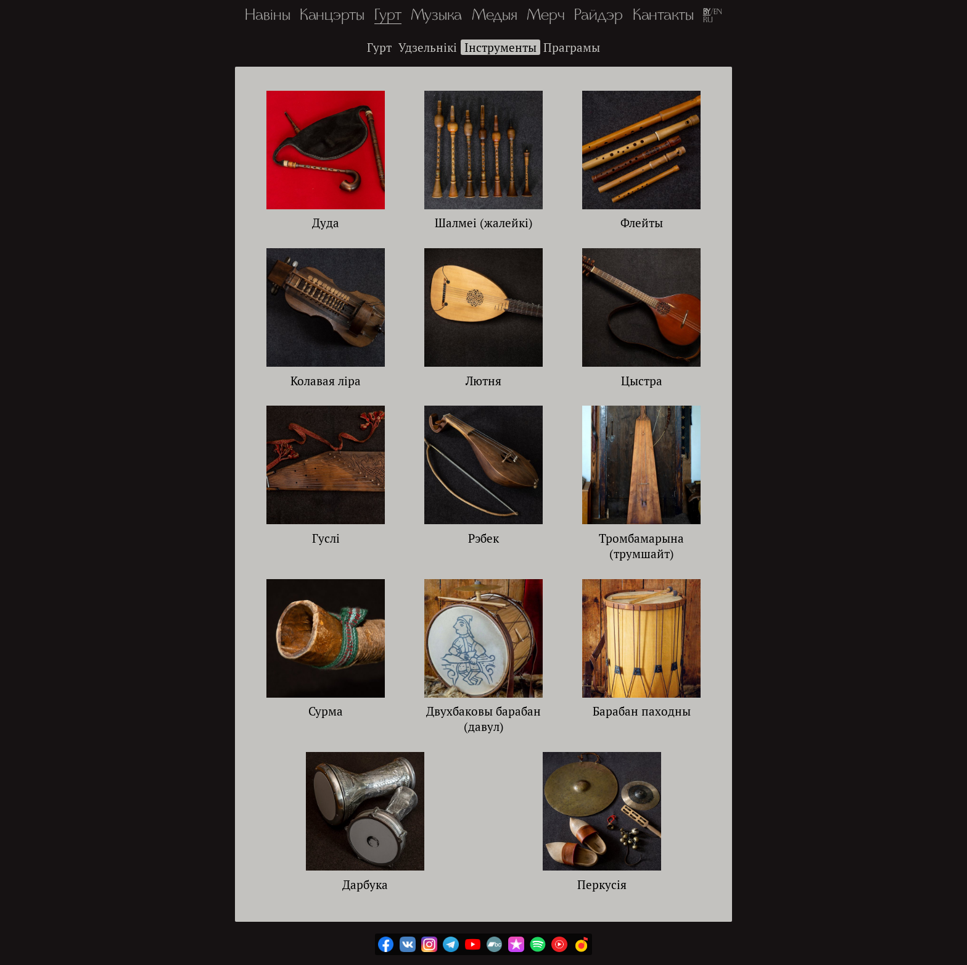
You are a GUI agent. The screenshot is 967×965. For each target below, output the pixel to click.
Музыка (436, 15)
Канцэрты (332, 15)
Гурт (387, 15)
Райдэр (598, 15)
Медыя (494, 15)
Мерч (546, 15)
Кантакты (663, 15)
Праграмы (571, 47)
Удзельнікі (427, 47)
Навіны (267, 15)
